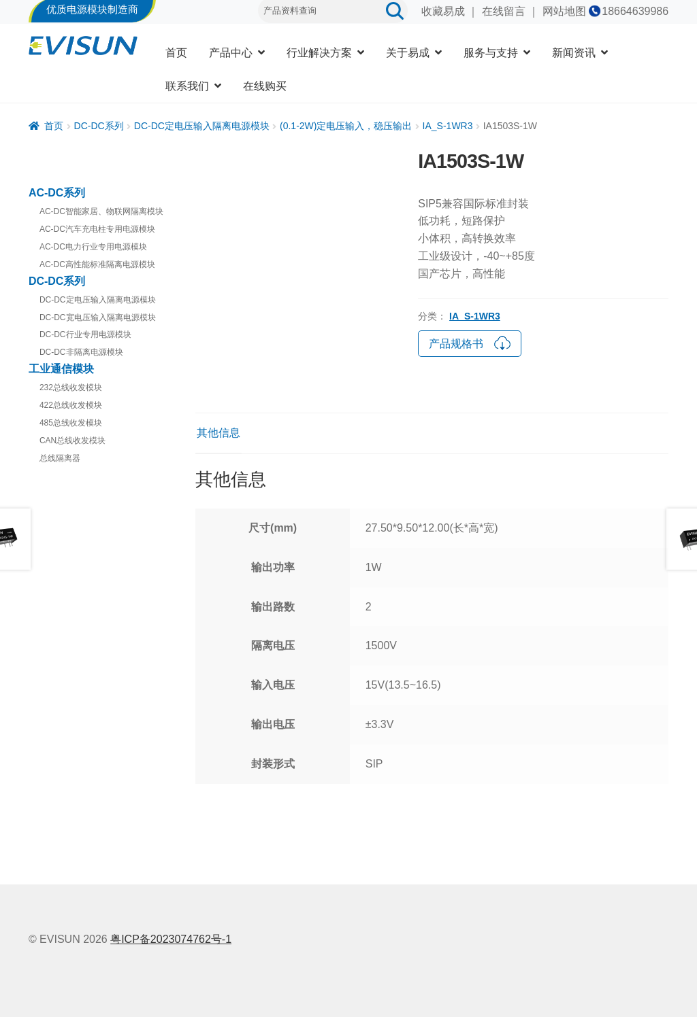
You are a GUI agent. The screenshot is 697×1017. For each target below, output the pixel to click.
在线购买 (265, 86)
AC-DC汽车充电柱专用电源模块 (97, 229)
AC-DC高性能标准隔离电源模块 (97, 264)
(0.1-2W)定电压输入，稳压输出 (346, 125)
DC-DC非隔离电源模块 (81, 352)
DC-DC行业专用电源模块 (85, 334)
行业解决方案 (319, 52)
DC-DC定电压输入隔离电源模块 (202, 125)
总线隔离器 (59, 458)
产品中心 (231, 52)
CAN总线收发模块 (72, 440)
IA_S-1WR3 (448, 125)
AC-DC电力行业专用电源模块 (93, 247)
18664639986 (635, 11)
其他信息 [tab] (218, 432)
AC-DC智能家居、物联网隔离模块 (101, 211)
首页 (176, 52)
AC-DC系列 (57, 193)
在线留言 (503, 11)
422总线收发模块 (70, 405)
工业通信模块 (61, 369)
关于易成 (407, 52)
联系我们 (187, 86)
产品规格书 (469, 342)
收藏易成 (443, 11)
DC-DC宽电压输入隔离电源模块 (97, 317)
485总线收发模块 (70, 423)
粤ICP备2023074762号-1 (170, 939)
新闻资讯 (574, 52)
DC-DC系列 (99, 125)
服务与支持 (491, 52)
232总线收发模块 (70, 387)
